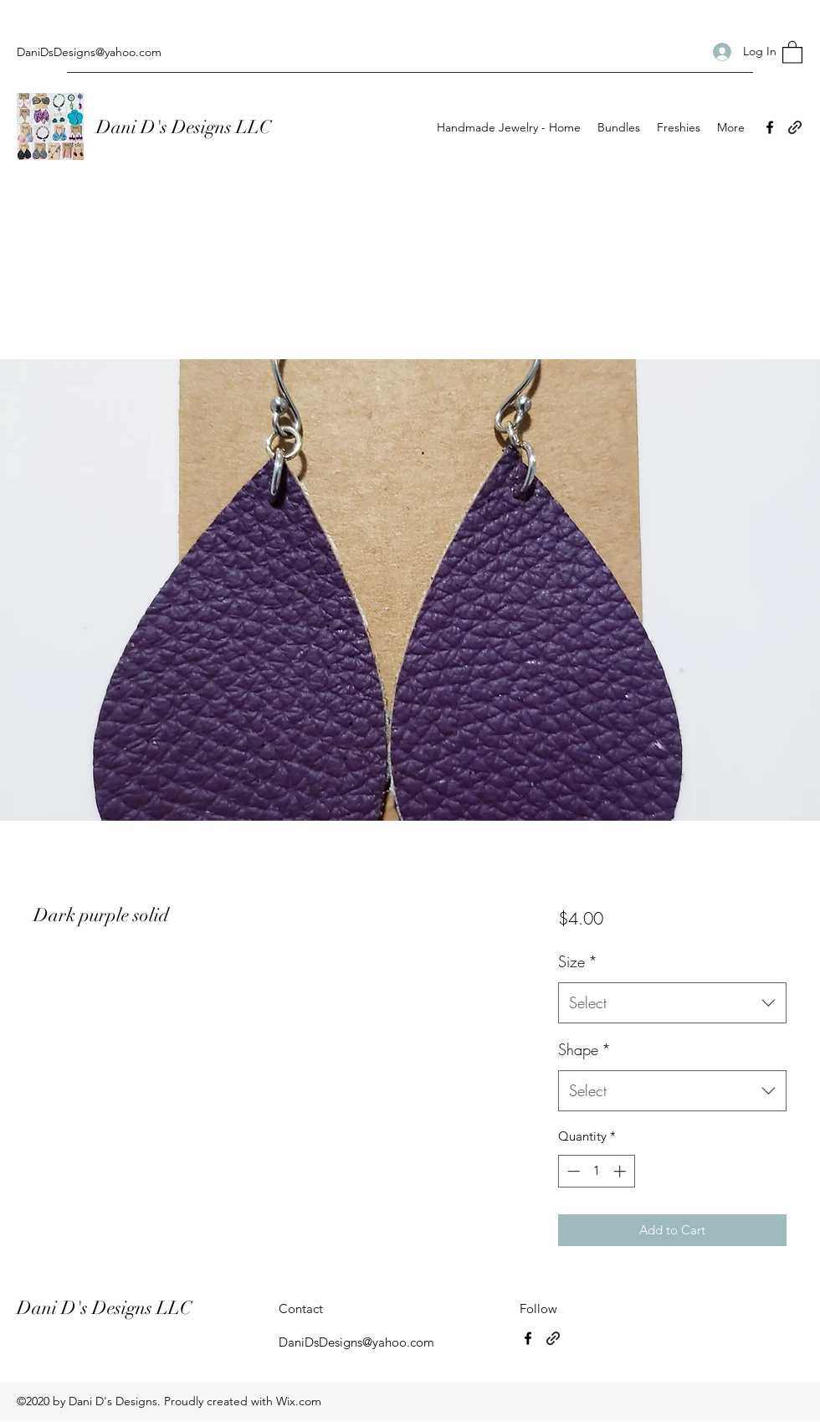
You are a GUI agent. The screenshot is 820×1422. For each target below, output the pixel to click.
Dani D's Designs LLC (185, 127)
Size (577, 961)
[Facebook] (769, 127)
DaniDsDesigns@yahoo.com (89, 51)
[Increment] (621, 1171)
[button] (792, 51)
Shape (584, 1049)
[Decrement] (572, 1171)
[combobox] (672, 1003)
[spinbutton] (596, 1171)
